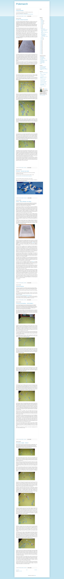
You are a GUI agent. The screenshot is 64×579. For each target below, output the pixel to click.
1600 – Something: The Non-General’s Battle (43, 84)
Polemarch (22, 4)
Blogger (35, 575)
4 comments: (25, 439)
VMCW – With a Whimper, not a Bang (23, 201)
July (41, 25)
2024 (41, 40)
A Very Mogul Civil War (42, 58)
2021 (41, 43)
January (42, 39)
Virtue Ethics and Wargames (43, 81)
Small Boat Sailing (42, 62)
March (42, 37)
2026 (41, 18)
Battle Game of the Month (43, 66)
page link (33, 261)
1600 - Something (42, 57)
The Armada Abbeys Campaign (43, 60)
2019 (41, 45)
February (42, 38)
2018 (41, 46)
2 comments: (25, 167)
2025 (41, 19)
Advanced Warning (20, 286)
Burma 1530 (41, 59)
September (42, 23)
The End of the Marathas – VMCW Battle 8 (24, 303)
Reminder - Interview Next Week (22, 171)
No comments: (25, 567)
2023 (41, 41)
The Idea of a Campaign (43, 74)
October (42, 22)
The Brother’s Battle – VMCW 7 (22, 442)
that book (33, 242)
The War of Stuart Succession (22, 19)
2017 (41, 47)
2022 (41, 42)
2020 (41, 44)
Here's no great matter (42, 67)
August (42, 24)
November (42, 21)
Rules (41, 63)
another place (17, 36)
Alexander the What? (42, 80)
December (42, 20)
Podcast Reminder (19, 10)
